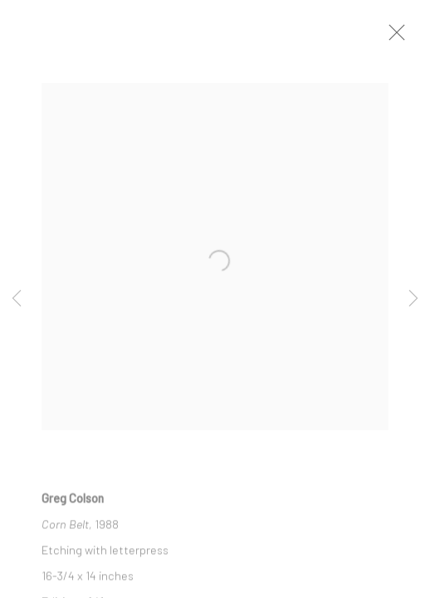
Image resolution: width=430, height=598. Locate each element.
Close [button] (396, 37)
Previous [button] (16, 299)
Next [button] (413, 299)
